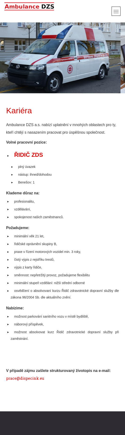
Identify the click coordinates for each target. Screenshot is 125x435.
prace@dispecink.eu (25, 378)
